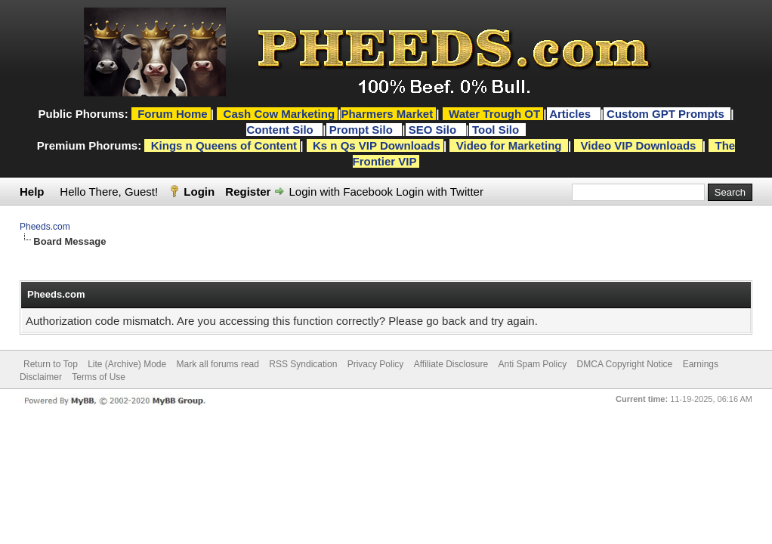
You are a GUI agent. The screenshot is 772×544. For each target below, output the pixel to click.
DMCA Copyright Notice (625, 364)
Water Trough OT (494, 113)
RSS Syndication (303, 364)
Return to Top (50, 364)
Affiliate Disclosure (451, 364)
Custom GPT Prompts (665, 113)
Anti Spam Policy (533, 364)
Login (199, 191)
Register (247, 191)
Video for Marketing (509, 145)
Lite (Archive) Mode (127, 364)
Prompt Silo (362, 129)
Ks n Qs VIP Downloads (376, 145)
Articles (571, 113)
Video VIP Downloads (638, 145)
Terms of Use (98, 377)
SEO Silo (434, 129)
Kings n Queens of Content (224, 145)
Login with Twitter (439, 191)
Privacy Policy (375, 364)
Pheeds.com (45, 226)
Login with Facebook (341, 191)
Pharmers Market (387, 113)
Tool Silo (497, 129)
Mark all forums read (218, 364)
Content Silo (281, 129)
